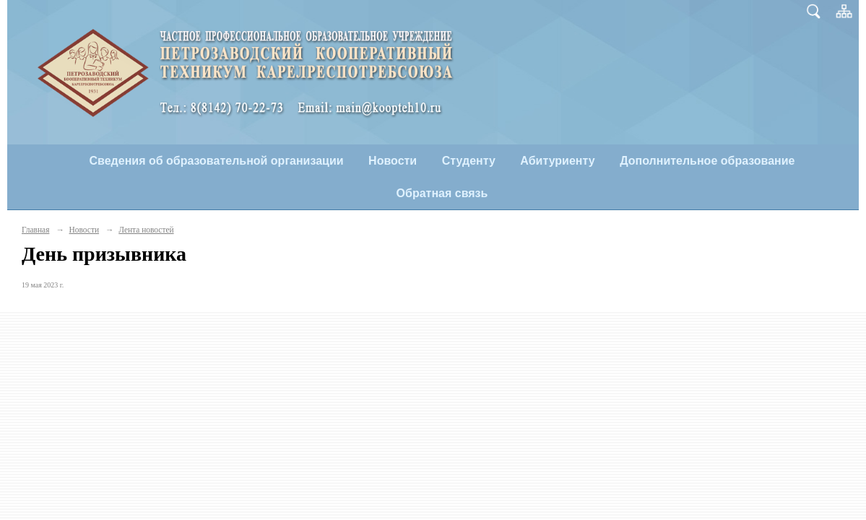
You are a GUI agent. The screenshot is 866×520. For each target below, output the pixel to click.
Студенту (468, 161)
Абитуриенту (557, 161)
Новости (392, 161)
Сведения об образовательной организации (217, 161)
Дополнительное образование (707, 161)
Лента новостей (145, 229)
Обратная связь (442, 193)
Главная (35, 229)
